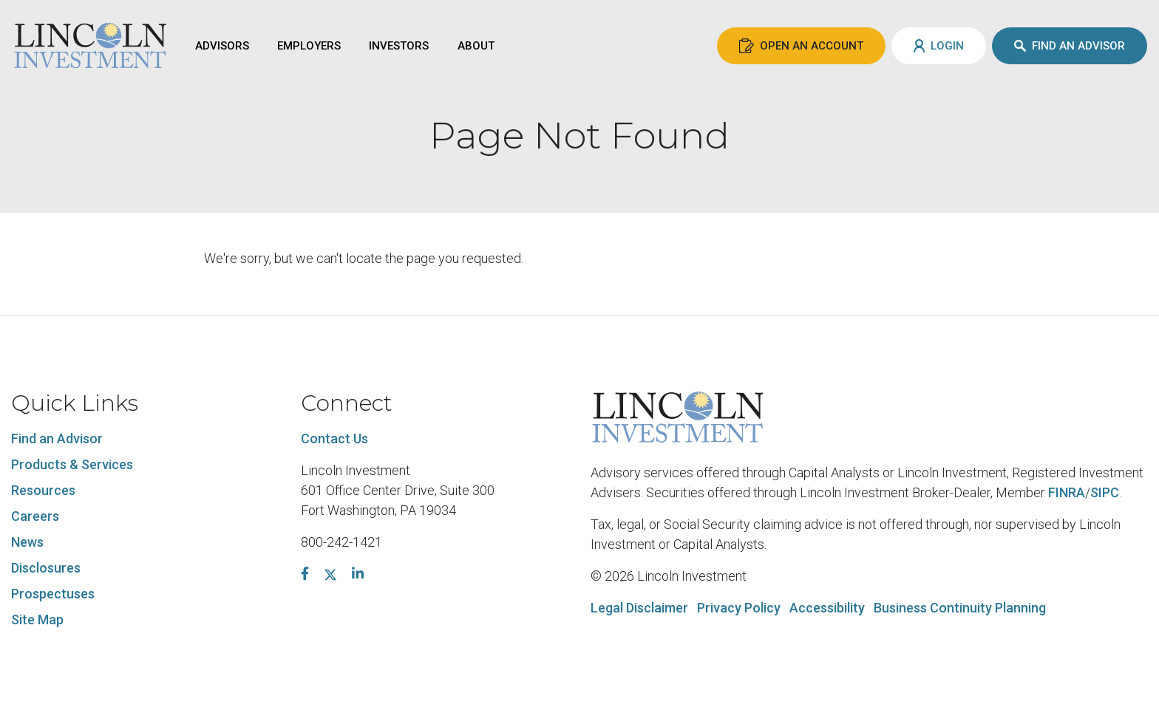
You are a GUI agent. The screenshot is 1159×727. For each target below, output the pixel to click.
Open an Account (801, 45)
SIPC (1104, 492)
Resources (43, 490)
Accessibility (827, 607)
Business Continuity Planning (960, 607)
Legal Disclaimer (639, 607)
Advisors (222, 45)
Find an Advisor (1069, 45)
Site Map (37, 619)
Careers (35, 516)
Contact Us (334, 438)
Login (939, 45)
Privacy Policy (739, 607)
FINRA (1066, 492)
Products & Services (72, 464)
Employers (309, 45)
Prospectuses (53, 593)
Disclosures (46, 568)
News (27, 542)
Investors (399, 45)
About (476, 45)
